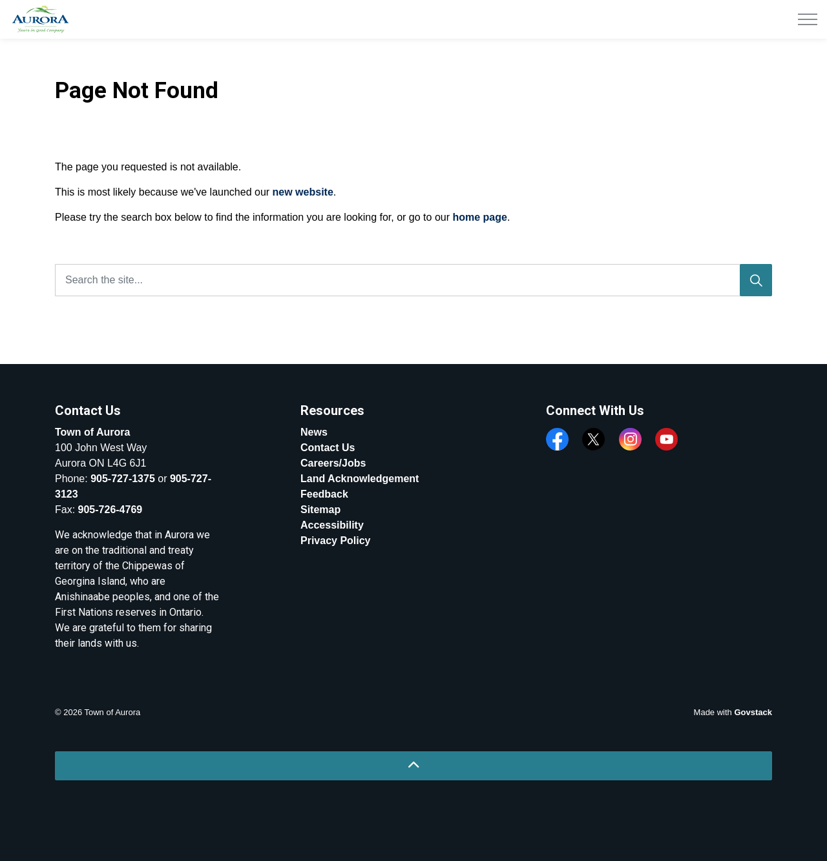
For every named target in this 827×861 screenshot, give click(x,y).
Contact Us (327, 447)
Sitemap (320, 509)
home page (479, 217)
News (314, 432)
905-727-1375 (122, 478)
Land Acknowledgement (359, 478)
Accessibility (332, 525)
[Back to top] (413, 765)
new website (303, 192)
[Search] (756, 280)
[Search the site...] (413, 280)
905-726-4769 (110, 509)
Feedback (324, 494)
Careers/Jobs (333, 463)
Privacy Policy (335, 540)
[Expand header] (807, 19)
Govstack (753, 712)
